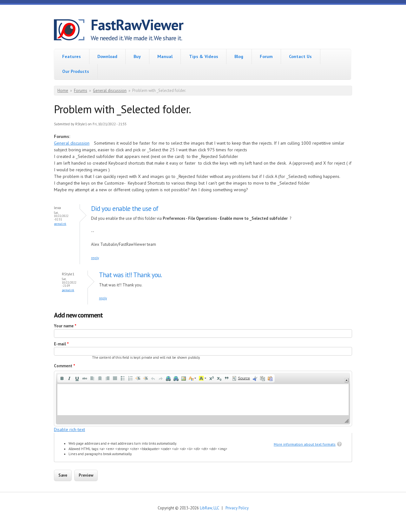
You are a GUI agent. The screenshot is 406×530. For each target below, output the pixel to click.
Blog (238, 56)
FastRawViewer (137, 24)
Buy (137, 56)
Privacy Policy (237, 507)
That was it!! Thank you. (130, 275)
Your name (65, 326)
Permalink (60, 224)
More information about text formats (305, 444)
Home (62, 90)
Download (107, 56)
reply (95, 258)
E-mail (61, 344)
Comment (64, 366)
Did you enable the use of (124, 208)
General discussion (110, 90)
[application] (203, 398)
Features (71, 56)
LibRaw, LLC (209, 507)
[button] (62, 378)
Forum (266, 56)
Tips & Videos (203, 56)
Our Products (75, 71)
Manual (165, 56)
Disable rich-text (69, 429)
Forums (80, 90)
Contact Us (300, 56)
